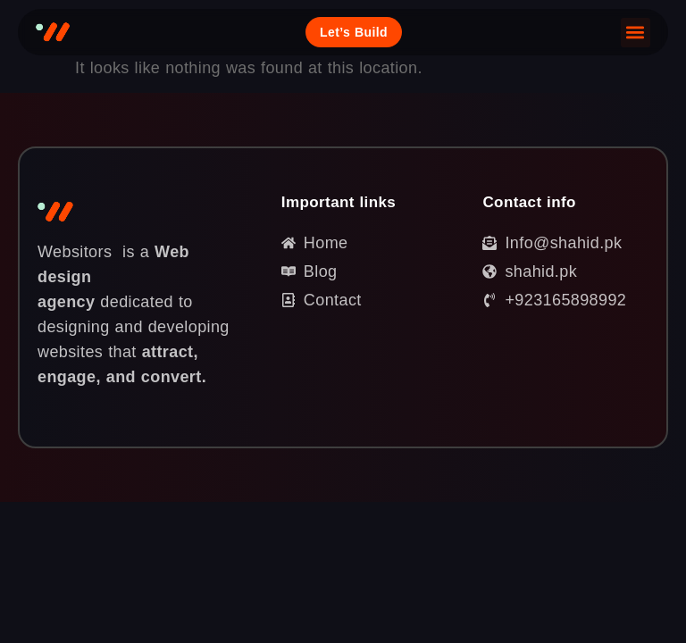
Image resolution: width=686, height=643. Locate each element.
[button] (635, 32)
